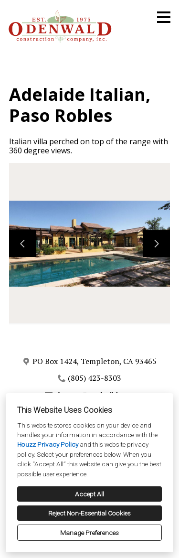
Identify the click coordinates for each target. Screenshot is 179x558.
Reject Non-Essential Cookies (89, 513)
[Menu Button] (163, 17)
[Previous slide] (22, 243)
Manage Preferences (89, 533)
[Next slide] (156, 243)
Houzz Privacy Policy (47, 444)
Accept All (89, 494)
